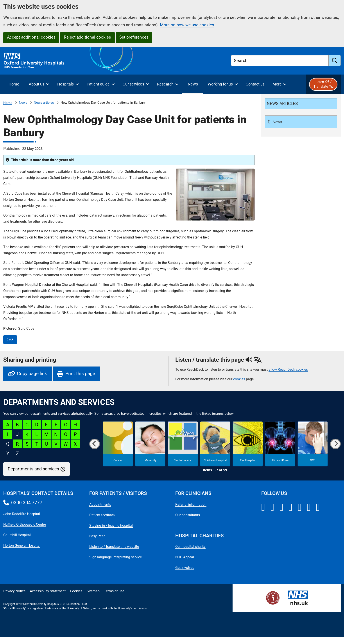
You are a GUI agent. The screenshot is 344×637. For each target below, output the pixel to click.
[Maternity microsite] (150, 443)
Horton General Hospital (21, 545)
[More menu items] (279, 84)
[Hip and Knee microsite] (280, 443)
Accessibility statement (48, 591)
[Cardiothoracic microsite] (183, 443)
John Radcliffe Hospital (21, 514)
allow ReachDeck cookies (288, 369)
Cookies (76, 591)
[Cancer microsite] (118, 443)
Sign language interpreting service (115, 557)
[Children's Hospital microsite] (215, 443)
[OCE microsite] (312, 443)
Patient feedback (102, 515)
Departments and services (33, 469)
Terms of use (114, 591)
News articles (44, 103)
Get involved (184, 568)
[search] (335, 60)
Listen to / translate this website (114, 546)
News (23, 103)
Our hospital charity (190, 546)
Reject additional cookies (87, 37)
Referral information (190, 504)
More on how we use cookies (187, 24)
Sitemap (93, 591)
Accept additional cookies (31, 37)
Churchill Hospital (17, 535)
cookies (239, 379)
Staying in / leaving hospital (111, 525)
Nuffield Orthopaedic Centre (24, 524)
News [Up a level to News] (277, 122)
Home (7, 103)
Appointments (100, 504)
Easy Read (97, 536)
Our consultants (187, 515)
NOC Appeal (184, 557)
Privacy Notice (14, 591)
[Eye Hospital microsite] (248, 443)
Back (10, 339)
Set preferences (134, 37)
